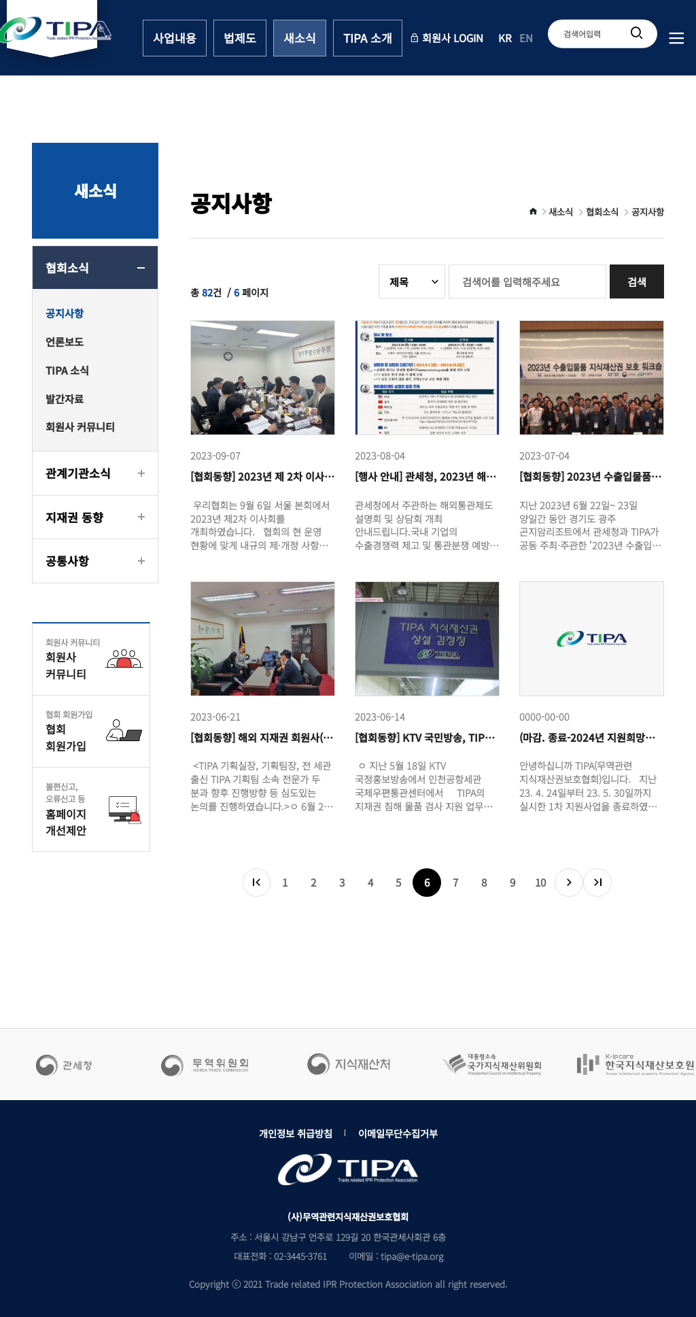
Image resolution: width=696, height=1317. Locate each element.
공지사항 (65, 312)
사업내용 (174, 37)
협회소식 (67, 267)
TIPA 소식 (67, 369)
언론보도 (65, 341)
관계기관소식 (78, 472)
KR (505, 36)
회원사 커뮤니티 (80, 426)
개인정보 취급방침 (295, 1133)
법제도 (240, 37)
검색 (636, 281)
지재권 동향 (74, 517)
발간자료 (65, 398)
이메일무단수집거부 (398, 1133)
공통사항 (67, 560)
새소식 (299, 37)
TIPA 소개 (367, 37)
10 (540, 881)
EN (526, 36)
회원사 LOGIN (446, 36)
